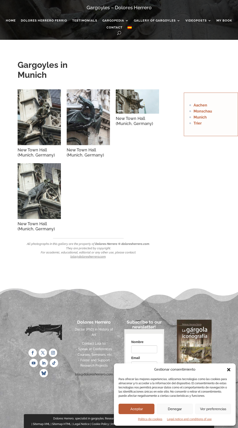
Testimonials (84, 20)
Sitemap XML (41, 424)
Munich (200, 117)
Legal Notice (81, 424)
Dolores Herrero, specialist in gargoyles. (78, 418)
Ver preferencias (213, 409)
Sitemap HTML (61, 424)
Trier (198, 123)
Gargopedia (113, 20)
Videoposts (196, 20)
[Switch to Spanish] (130, 28)
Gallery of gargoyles (155, 20)
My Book (224, 20)
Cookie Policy (100, 424)
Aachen (200, 105)
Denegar (175, 409)
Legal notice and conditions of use (189, 419)
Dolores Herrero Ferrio (44, 20)
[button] (228, 369)
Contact (114, 27)
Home (11, 20)
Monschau (203, 111)
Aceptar (136, 409)
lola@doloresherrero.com (88, 256)
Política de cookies (150, 419)
